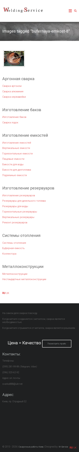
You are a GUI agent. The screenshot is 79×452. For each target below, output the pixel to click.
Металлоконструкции (14, 273)
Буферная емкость (13, 248)
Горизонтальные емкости (17, 153)
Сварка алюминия (12, 91)
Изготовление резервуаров (18, 195)
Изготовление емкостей (16, 142)
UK (7, 293)
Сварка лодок (10, 122)
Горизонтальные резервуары (19, 211)
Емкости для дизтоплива (16, 169)
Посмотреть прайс (57, 343)
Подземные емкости (14, 175)
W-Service (63, 446)
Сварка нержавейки (14, 96)
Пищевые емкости (13, 158)
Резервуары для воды (15, 206)
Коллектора (9, 253)
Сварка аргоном (12, 85)
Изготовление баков (14, 117)
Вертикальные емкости (16, 148)
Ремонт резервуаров (14, 222)
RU (3, 293)
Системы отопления (14, 242)
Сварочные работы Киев (31, 446)
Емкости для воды (13, 164)
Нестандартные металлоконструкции (24, 279)
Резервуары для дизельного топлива (24, 200)
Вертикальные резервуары (18, 217)
